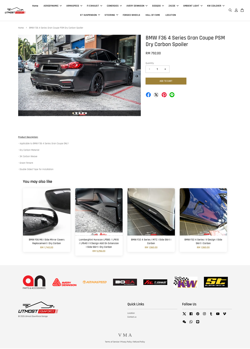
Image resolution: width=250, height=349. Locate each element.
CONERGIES (114, 6)
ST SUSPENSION (90, 15)
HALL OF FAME (153, 15)
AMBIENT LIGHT (192, 6)
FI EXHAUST (94, 6)
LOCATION (170, 15)
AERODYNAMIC (53, 6)
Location (131, 313)
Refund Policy (139, 342)
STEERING (111, 15)
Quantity (150, 63)
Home (35, 6)
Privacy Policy (126, 342)
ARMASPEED (74, 6)
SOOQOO (158, 6)
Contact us (131, 317)
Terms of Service (112, 342)
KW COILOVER (215, 6)
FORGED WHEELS (131, 15)
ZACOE (174, 6)
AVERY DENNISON (136, 6)
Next (136, 77)
